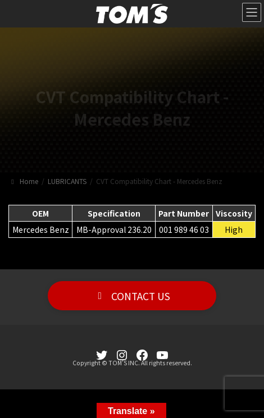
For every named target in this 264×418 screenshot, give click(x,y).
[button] (132, 295)
